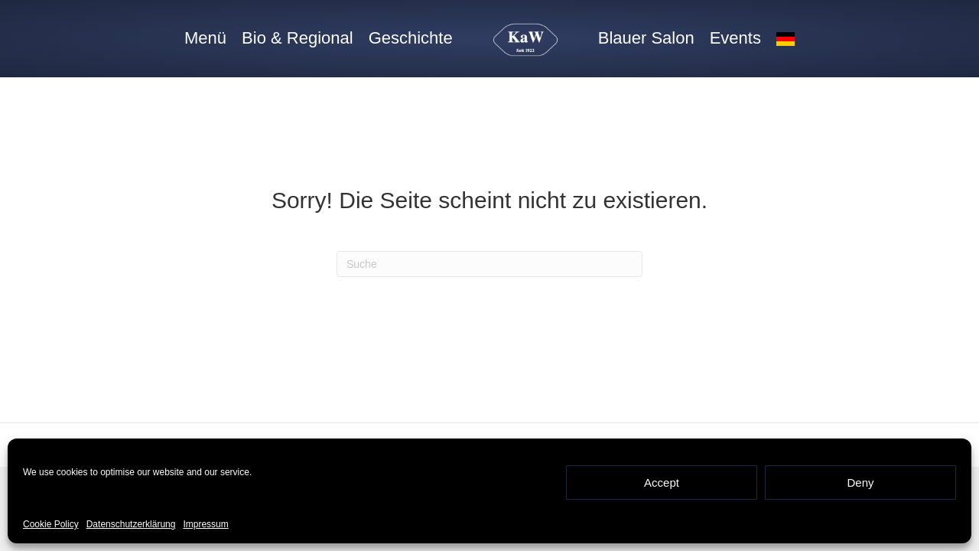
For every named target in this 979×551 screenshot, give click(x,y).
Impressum (205, 524)
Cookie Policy (51, 524)
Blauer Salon (646, 37)
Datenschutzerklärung (131, 524)
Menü (205, 37)
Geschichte (411, 37)
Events (735, 37)
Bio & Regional (297, 37)
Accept (661, 482)
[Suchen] (489, 264)
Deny (860, 482)
